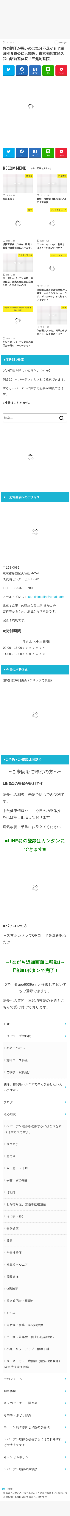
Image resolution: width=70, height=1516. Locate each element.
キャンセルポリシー (17, 1457)
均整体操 (10, 1391)
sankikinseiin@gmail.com (46, 596)
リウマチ (13, 1144)
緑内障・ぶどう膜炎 (17, 1415)
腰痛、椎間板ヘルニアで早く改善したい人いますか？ (33, 1087)
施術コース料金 (17, 1060)
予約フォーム (13, 1379)
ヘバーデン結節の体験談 (21, 1469)
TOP (7, 1024)
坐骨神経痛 (14, 1252)
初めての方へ (16, 1048)
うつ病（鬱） (16, 1216)
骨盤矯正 (13, 1228)
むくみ (11, 1312)
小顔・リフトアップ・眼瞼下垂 (28, 1349)
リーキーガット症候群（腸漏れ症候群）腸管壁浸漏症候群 (33, 1363)
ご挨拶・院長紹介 (19, 1072)
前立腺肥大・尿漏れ (20, 1300)
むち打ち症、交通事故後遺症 (26, 1204)
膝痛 (10, 1240)
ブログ (8, 1102)
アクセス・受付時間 (17, 1036)
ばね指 (11, 1192)
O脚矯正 (12, 1288)
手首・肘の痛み (17, 1180)
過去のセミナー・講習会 (21, 1403)
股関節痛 (13, 1276)
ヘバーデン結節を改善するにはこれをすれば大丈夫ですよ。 (33, 1128)
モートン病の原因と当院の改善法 (27, 1427)
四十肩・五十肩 (17, 1168)
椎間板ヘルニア (17, 1264)
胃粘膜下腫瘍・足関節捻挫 (25, 1325)
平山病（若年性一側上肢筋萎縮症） (31, 1337)
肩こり (11, 1156)
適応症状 (10, 1114)
